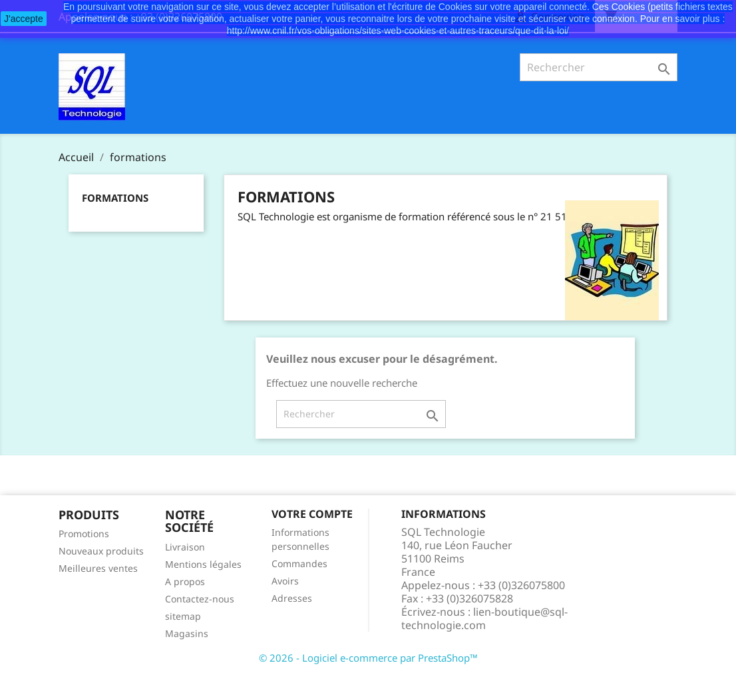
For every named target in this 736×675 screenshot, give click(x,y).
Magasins (186, 633)
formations (115, 197)
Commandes (299, 563)
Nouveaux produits (101, 551)
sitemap (183, 616)
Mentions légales (203, 564)
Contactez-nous (199, 598)
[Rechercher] (598, 67)
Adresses (292, 598)
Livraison (185, 547)
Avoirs (285, 580)
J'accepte (23, 18)
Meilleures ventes (98, 568)
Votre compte (312, 514)
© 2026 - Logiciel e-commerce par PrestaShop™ (368, 657)
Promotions (84, 533)
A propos (185, 581)
